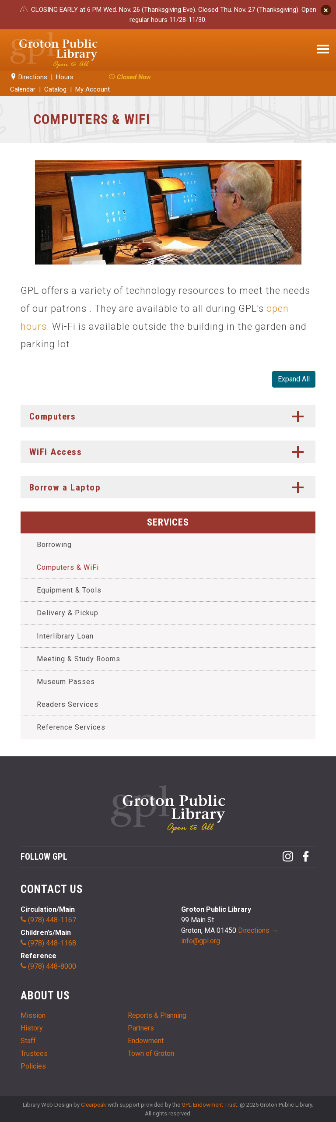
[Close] (326, 10)
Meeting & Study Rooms (78, 659)
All (294, 379)
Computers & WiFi (68, 567)
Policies (33, 1066)
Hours (65, 77)
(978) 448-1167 (48, 920)
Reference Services (71, 727)
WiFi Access (169, 452)
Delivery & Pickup (67, 613)
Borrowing (54, 544)
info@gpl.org (200, 941)
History (32, 1028)
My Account (92, 89)
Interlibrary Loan (65, 636)
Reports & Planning (157, 1015)
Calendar (22, 89)
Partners (141, 1028)
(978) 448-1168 (48, 943)
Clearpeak (93, 1104)
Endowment (146, 1041)
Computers (169, 416)
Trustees (34, 1053)
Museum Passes (66, 681)
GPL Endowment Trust (209, 1104)
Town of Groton (151, 1053)
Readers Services (67, 704)
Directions (28, 77)
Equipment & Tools (69, 590)
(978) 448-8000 (48, 966)
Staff (28, 1041)
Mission (33, 1015)
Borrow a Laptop (169, 487)
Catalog (55, 89)
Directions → (258, 930)
